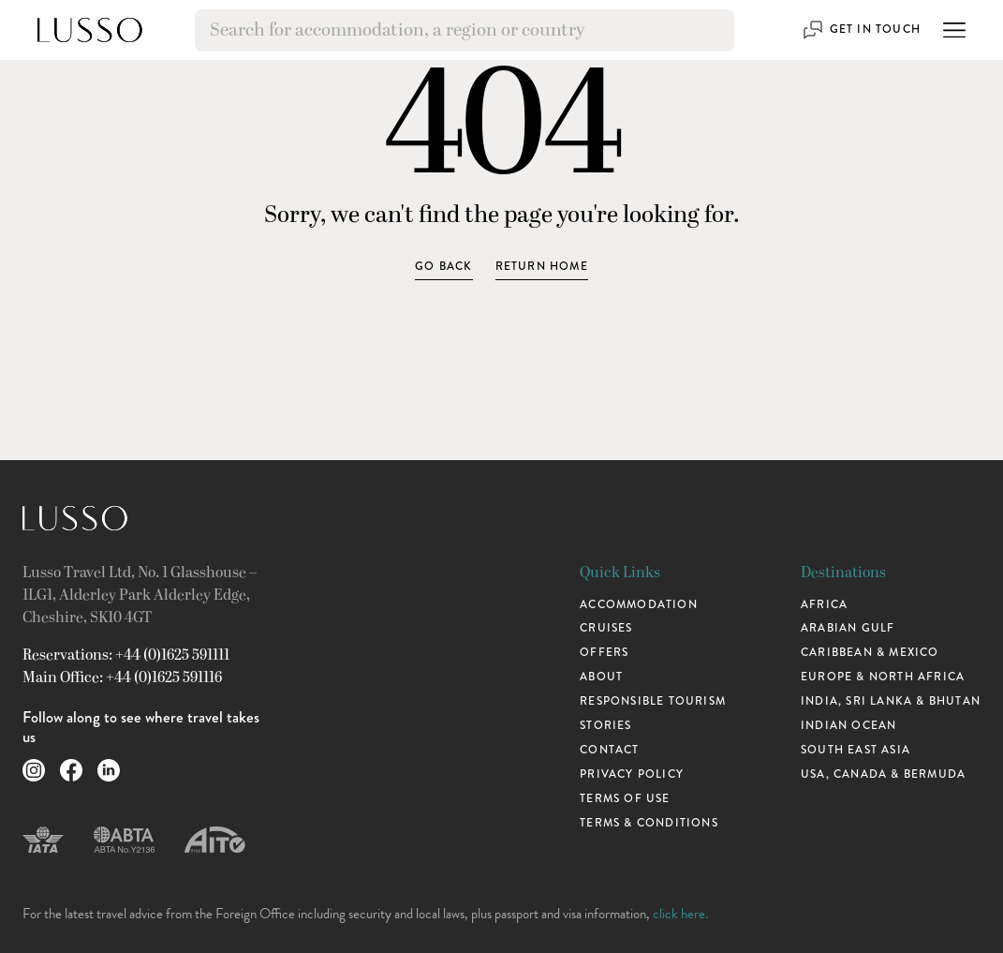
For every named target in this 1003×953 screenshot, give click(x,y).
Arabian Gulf (847, 628)
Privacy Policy (632, 774)
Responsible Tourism (653, 701)
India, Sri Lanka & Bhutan (891, 701)
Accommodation (639, 605)
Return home (541, 267)
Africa (824, 605)
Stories (605, 726)
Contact (609, 750)
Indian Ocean (848, 726)
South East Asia (855, 750)
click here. (680, 913)
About (601, 677)
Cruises (606, 628)
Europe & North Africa (883, 677)
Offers (604, 653)
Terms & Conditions (649, 823)
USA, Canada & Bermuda (883, 774)
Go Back (443, 267)
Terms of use (625, 799)
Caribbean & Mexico (870, 653)
